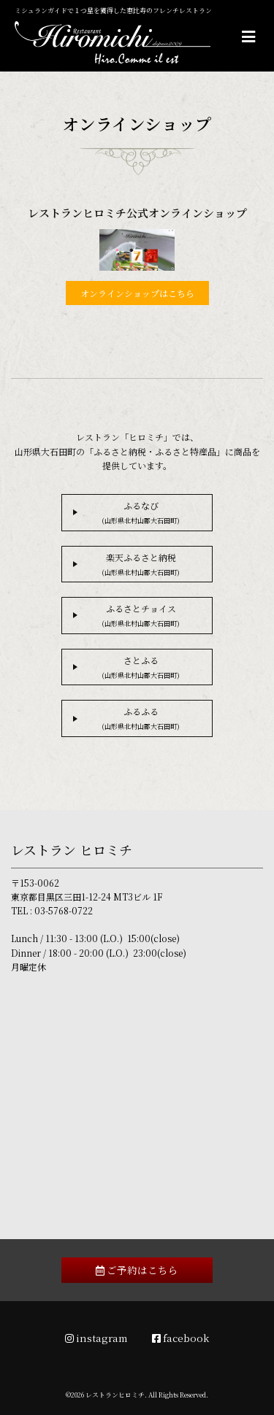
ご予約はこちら (137, 1269)
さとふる (141, 667)
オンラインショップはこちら (137, 293)
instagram (96, 1337)
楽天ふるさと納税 (141, 564)
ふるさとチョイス (141, 615)
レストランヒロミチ (115, 1395)
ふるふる (141, 718)
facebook (180, 1337)
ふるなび (141, 512)
